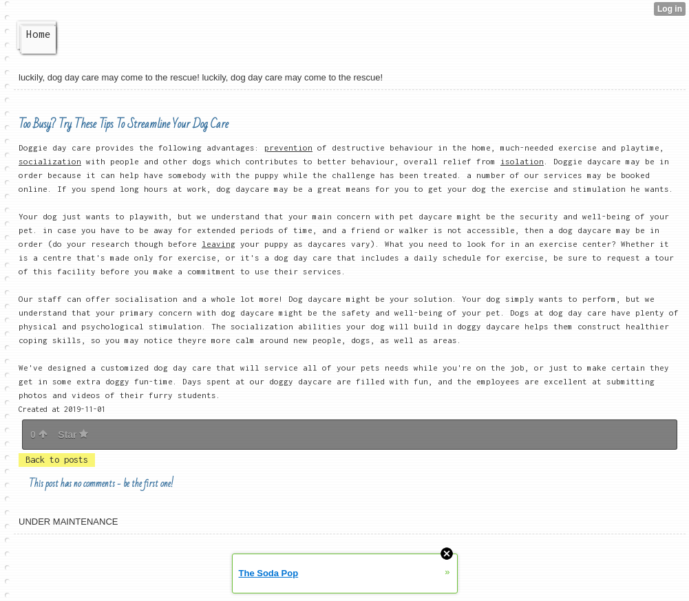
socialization (50, 161)
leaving (218, 243)
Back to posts (56, 460)
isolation (522, 161)
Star (73, 434)
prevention (288, 147)
